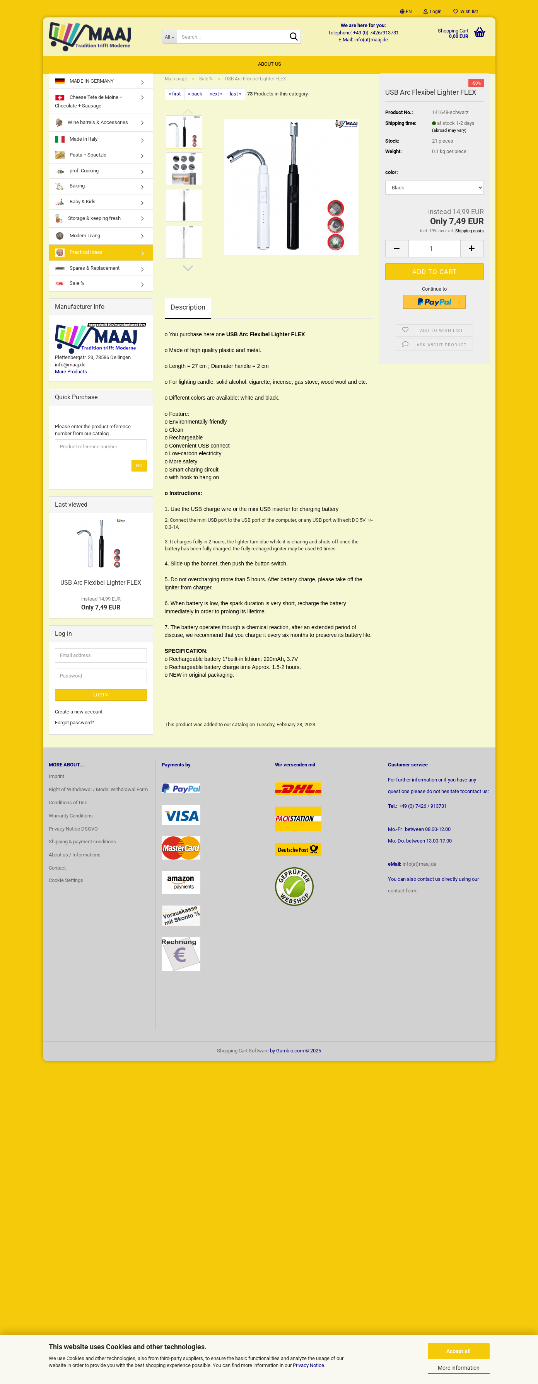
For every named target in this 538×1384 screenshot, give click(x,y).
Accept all (458, 1351)
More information (459, 1368)
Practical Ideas (78, 256)
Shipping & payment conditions (82, 846)
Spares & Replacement (87, 272)
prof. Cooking (77, 175)
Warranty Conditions (71, 819)
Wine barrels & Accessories (91, 126)
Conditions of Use (68, 806)
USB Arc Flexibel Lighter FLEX (100, 586)
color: (391, 176)
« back (195, 98)
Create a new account (78, 715)
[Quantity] (434, 252)
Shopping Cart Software (243, 1054)
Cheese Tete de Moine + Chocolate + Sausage (88, 105)
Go (139, 469)
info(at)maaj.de (419, 868)
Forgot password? (74, 726)
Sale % (69, 287)
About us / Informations (75, 859)
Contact (57, 872)
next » (216, 98)
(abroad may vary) (449, 134)
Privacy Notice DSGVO (73, 833)
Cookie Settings (66, 884)
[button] (406, 11)
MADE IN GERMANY (84, 85)
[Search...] (169, 37)
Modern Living (77, 239)
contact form (402, 894)
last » (235, 98)
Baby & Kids (75, 205)
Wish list (465, 11)
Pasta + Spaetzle (80, 159)
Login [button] (433, 11)
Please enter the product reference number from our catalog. (93, 434)
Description (188, 311)
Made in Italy (76, 143)
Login (100, 698)
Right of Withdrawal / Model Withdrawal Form (98, 793)
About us (269, 64)
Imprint (56, 780)
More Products (71, 375)
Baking (70, 190)
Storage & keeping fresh (88, 222)
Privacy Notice (308, 1365)
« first (175, 98)
